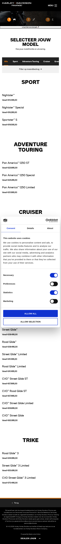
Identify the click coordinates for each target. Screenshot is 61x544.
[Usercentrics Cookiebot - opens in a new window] (46, 220)
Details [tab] (30, 228)
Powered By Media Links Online (30, 534)
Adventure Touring (30, 62)
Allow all (30, 313)
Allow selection (31, 321)
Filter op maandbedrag (29, 69)
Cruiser (46, 62)
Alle (6, 62)
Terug (16, 503)
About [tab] (50, 228)
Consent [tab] (11, 228)
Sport (15, 62)
